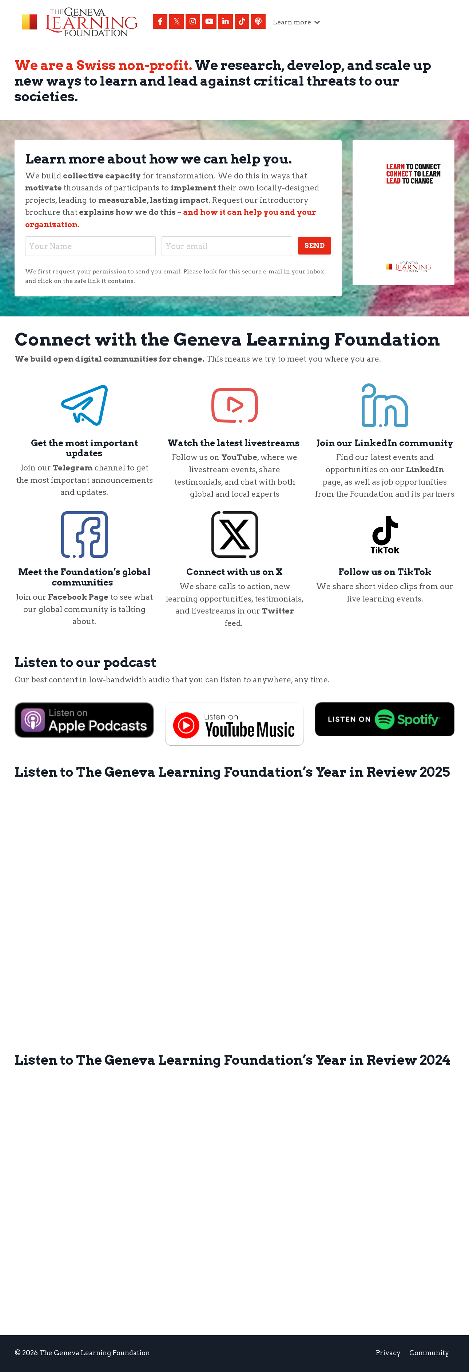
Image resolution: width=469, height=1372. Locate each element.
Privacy (388, 1353)
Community (429, 1353)
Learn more (297, 22)
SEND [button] (314, 245)
